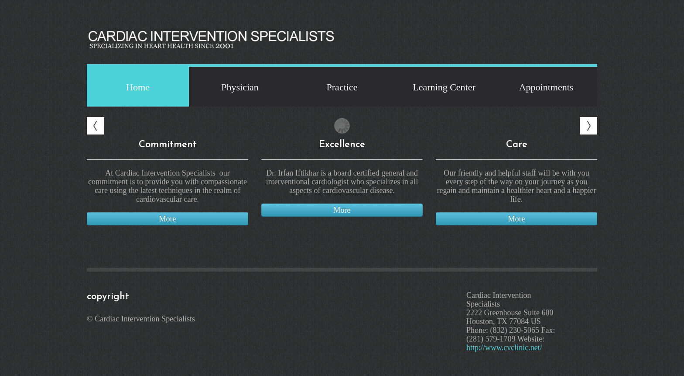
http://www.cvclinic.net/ (504, 347)
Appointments (546, 87)
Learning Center (444, 87)
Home (138, 87)
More (167, 218)
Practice (342, 87)
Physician (240, 87)
